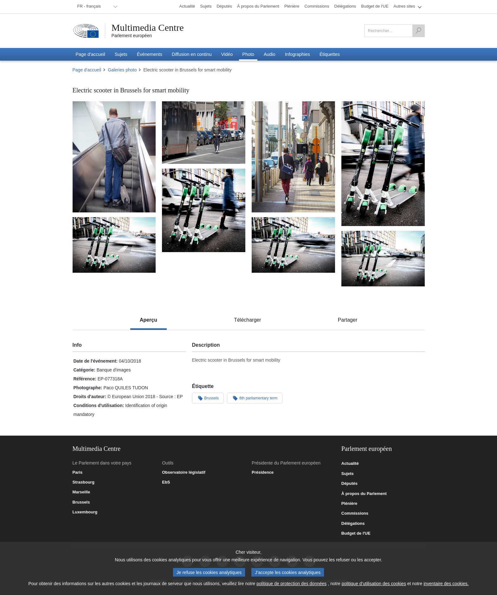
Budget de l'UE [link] (356, 533)
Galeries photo (122, 69)
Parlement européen (132, 35)
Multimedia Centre (148, 27)
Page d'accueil (87, 69)
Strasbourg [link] (83, 482)
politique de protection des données (291, 583)
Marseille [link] (81, 492)
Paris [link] (78, 472)
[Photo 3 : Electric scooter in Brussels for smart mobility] (293, 156)
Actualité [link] (350, 463)
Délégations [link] (353, 523)
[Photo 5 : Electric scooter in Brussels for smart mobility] (203, 210)
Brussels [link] (81, 502)
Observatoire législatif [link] (183, 472)
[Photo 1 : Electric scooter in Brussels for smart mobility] (114, 156)
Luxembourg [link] (85, 512)
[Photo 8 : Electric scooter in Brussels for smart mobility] (383, 258)
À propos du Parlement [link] (364, 493)
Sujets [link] (347, 473)
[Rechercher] (418, 31)
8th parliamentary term (254, 398)
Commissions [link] (354, 513)
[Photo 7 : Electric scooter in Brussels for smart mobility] (293, 245)
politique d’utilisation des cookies (374, 583)
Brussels (208, 398)
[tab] (148, 320)
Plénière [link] (349, 503)
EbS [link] (166, 482)
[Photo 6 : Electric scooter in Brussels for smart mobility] (114, 245)
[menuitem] (96, 6)
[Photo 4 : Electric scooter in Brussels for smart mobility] (383, 163)
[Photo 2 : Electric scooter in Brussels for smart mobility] (203, 132)
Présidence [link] (263, 472)
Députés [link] (349, 483)
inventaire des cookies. (445, 583)
